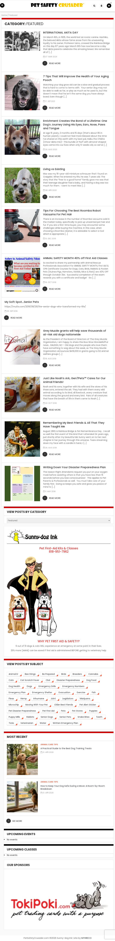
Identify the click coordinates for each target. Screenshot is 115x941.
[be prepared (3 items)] (49, 674)
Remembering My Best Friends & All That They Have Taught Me (73, 424)
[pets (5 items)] (64, 711)
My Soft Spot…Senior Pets (22, 302)
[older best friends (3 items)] (64, 704)
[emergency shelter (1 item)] (42, 692)
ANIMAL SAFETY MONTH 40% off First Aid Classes (75, 258)
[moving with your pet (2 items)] (37, 704)
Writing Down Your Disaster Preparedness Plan (74, 467)
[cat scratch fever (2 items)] (30, 680)
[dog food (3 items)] (92, 680)
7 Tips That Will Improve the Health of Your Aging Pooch (76, 78)
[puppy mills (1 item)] (15, 717)
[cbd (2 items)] (49, 680)
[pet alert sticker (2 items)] (88, 704)
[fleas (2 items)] (12, 698)
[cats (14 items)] (12, 680)
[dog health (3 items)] (15, 686)
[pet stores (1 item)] (78, 711)
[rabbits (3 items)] (31, 717)
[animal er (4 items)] (14, 674)
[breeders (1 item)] (78, 674)
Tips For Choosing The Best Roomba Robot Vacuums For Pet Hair (72, 212)
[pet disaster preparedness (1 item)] (23, 711)
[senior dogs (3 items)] (47, 717)
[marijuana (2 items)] (85, 698)
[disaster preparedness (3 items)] (69, 680)
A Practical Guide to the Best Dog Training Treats (66, 748)
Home (4, 15)
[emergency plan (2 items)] (18, 692)
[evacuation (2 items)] (65, 692)
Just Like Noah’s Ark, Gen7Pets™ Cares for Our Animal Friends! (74, 380)
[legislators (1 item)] (69, 698)
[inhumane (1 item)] (40, 698)
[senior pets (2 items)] (66, 717)
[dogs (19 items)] (30, 686)
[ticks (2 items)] (12, 723)
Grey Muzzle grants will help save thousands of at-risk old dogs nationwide (74, 332)
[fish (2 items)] (94, 692)
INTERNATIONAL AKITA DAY (60, 32)
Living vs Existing (54, 169)
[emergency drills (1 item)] (48, 686)
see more (17, 821)
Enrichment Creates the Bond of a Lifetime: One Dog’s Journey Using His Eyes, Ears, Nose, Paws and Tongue (75, 124)
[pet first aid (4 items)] (49, 711)
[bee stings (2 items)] (31, 674)
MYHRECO (86, 938)
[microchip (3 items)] (14, 704)
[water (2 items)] (44, 723)
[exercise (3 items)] (82, 692)
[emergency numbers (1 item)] (74, 686)
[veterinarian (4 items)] (28, 723)
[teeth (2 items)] (100, 717)
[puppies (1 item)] (94, 711)
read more (55, 63)
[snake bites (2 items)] (84, 717)
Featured (13, 15)
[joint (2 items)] (54, 698)
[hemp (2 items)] (24, 698)
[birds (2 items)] (65, 674)
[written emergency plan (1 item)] (66, 723)
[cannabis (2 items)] (94, 674)
